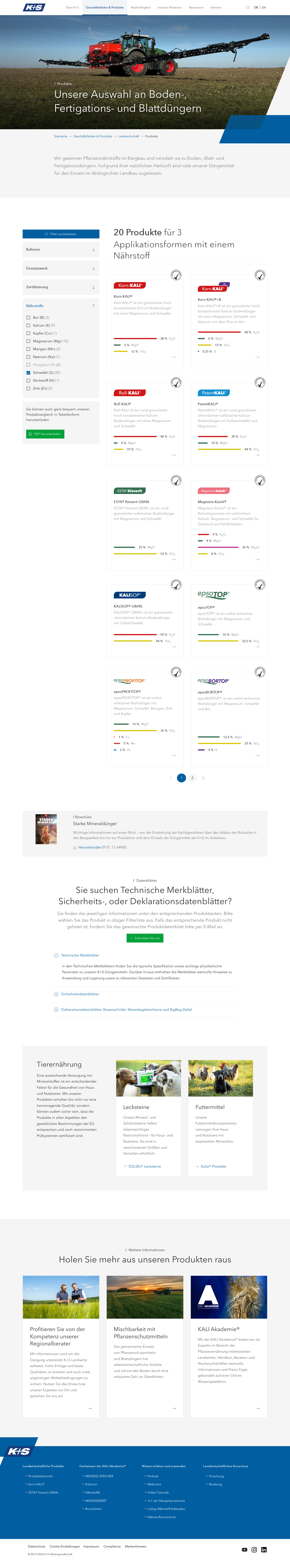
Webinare (152, 1484)
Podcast (151, 1476)
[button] (72, 7)
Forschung (214, 1476)
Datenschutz (36, 1546)
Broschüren (91, 1509)
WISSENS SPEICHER (97, 1476)
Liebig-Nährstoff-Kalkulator (164, 1509)
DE (256, 7)
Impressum (91, 1546)
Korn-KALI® (34, 1484)
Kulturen (89, 1484)
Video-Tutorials (156, 1492)
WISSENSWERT (94, 1501)
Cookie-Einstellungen (65, 1546)
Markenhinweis (135, 1546)
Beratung (213, 1484)
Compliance (112, 1546)
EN (264, 7)
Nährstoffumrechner (160, 1517)
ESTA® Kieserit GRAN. (41, 1492)
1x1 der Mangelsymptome (164, 1501)
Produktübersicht (38, 1476)
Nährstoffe (90, 1492)
